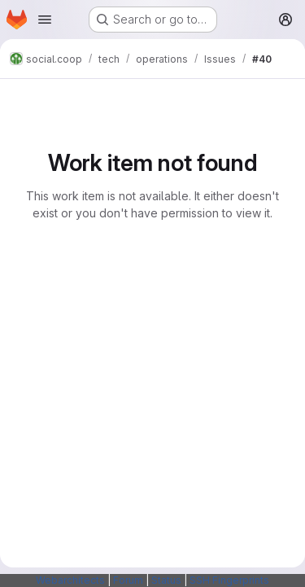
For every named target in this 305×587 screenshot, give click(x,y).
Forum (128, 580)
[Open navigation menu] (45, 20)
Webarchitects (70, 580)
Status (166, 580)
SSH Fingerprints (229, 580)
